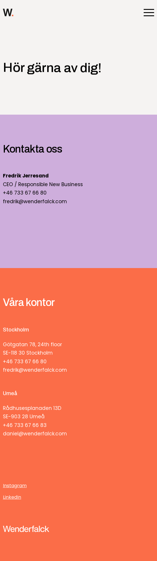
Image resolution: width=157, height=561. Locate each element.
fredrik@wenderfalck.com (35, 201)
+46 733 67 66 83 (25, 425)
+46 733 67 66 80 (25, 192)
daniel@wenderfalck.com (35, 433)
